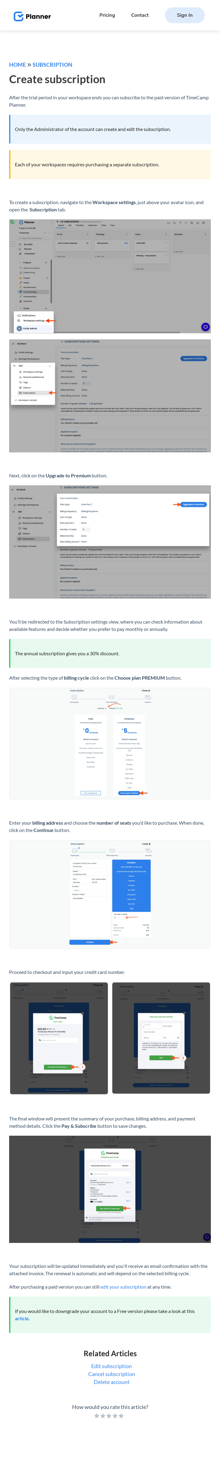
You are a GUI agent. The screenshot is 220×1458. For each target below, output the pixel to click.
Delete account (112, 1381)
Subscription (52, 64)
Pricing (107, 15)
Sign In (185, 15)
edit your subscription (123, 1287)
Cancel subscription (111, 1374)
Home (17, 64)
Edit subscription (111, 1366)
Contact (140, 15)
